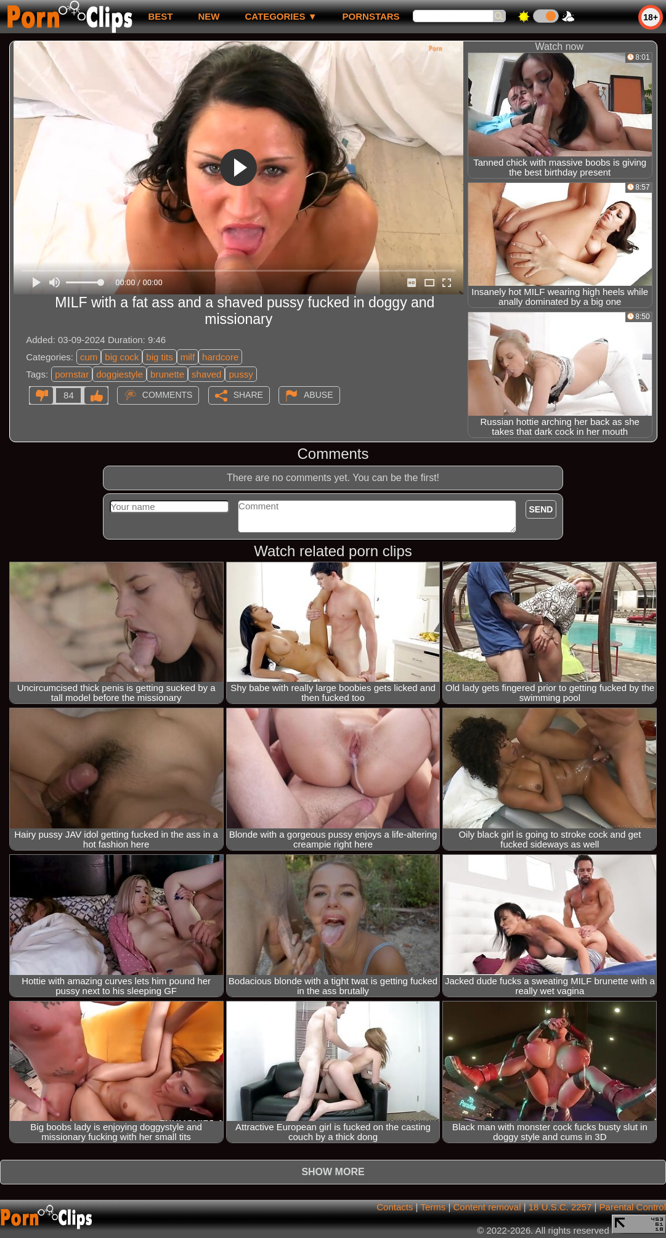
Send (541, 509)
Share (248, 395)
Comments (167, 395)
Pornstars (371, 16)
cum (88, 357)
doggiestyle (119, 374)
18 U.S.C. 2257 (560, 1207)
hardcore (220, 357)
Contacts (394, 1207)
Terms (432, 1207)
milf (188, 357)
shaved (206, 374)
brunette (167, 374)
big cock (122, 357)
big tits (159, 357)
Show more (332, 1172)
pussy (241, 374)
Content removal (487, 1207)
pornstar (72, 374)
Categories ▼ (281, 16)
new (208, 16)
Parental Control (632, 1207)
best (160, 16)
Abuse (318, 395)
